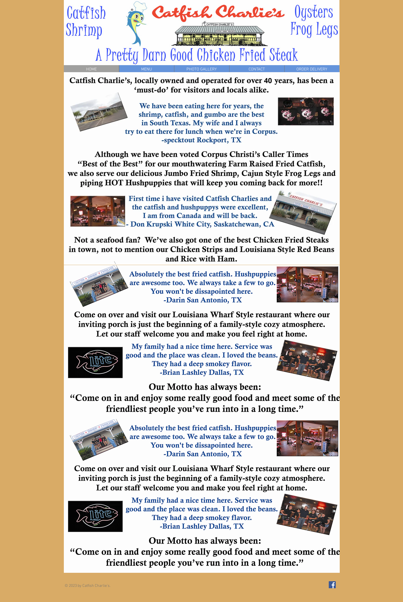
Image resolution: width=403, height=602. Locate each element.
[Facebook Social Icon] (332, 584)
